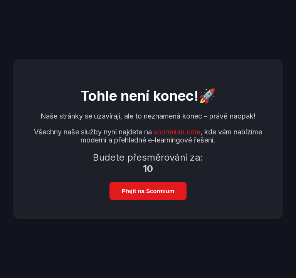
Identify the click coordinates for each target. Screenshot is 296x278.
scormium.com (177, 132)
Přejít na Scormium (148, 191)
